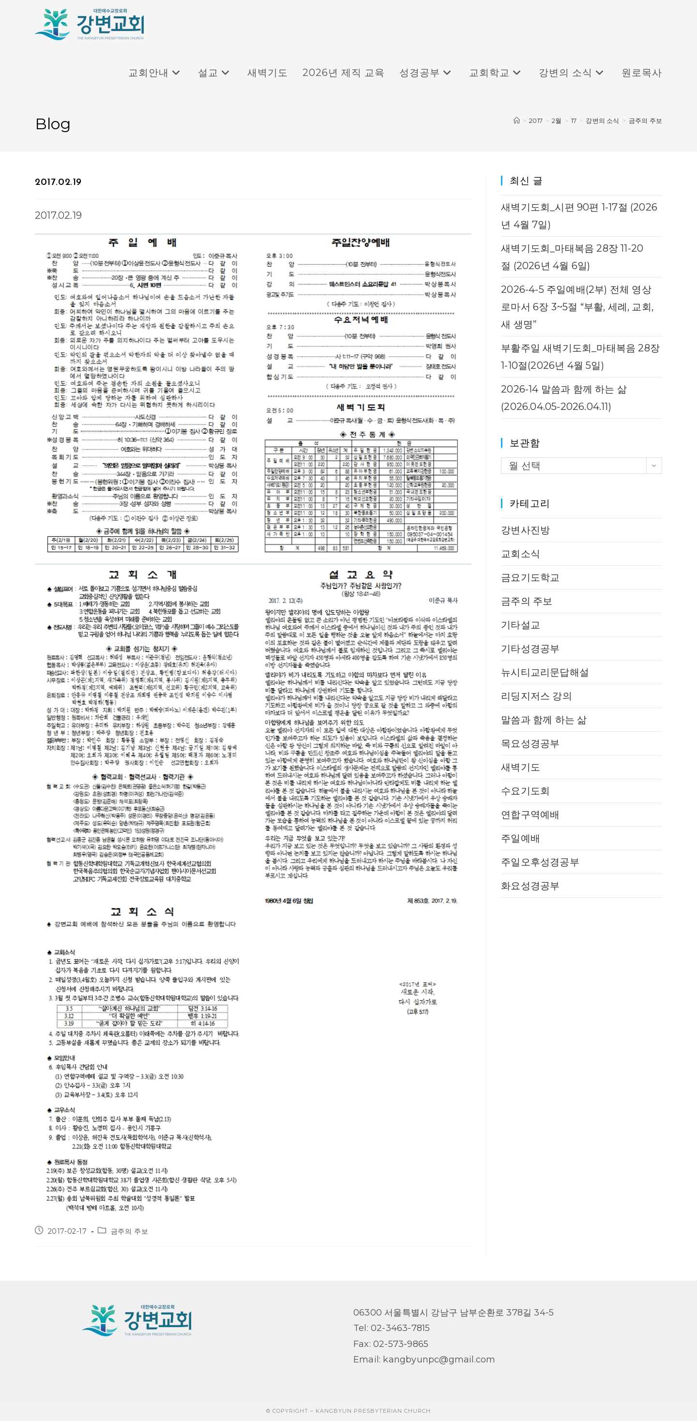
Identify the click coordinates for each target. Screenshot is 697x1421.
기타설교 (520, 625)
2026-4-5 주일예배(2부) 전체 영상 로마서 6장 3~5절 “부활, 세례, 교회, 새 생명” (577, 307)
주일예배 (520, 838)
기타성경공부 (530, 648)
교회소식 (520, 553)
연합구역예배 (530, 814)
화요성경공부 (530, 886)
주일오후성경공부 (540, 862)
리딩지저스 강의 (536, 696)
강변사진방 (525, 530)
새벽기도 (520, 767)
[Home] (517, 120)
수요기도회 (525, 791)
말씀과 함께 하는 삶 (544, 720)
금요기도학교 (530, 577)
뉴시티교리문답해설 (545, 672)
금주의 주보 (645, 120)
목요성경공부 (530, 743)
